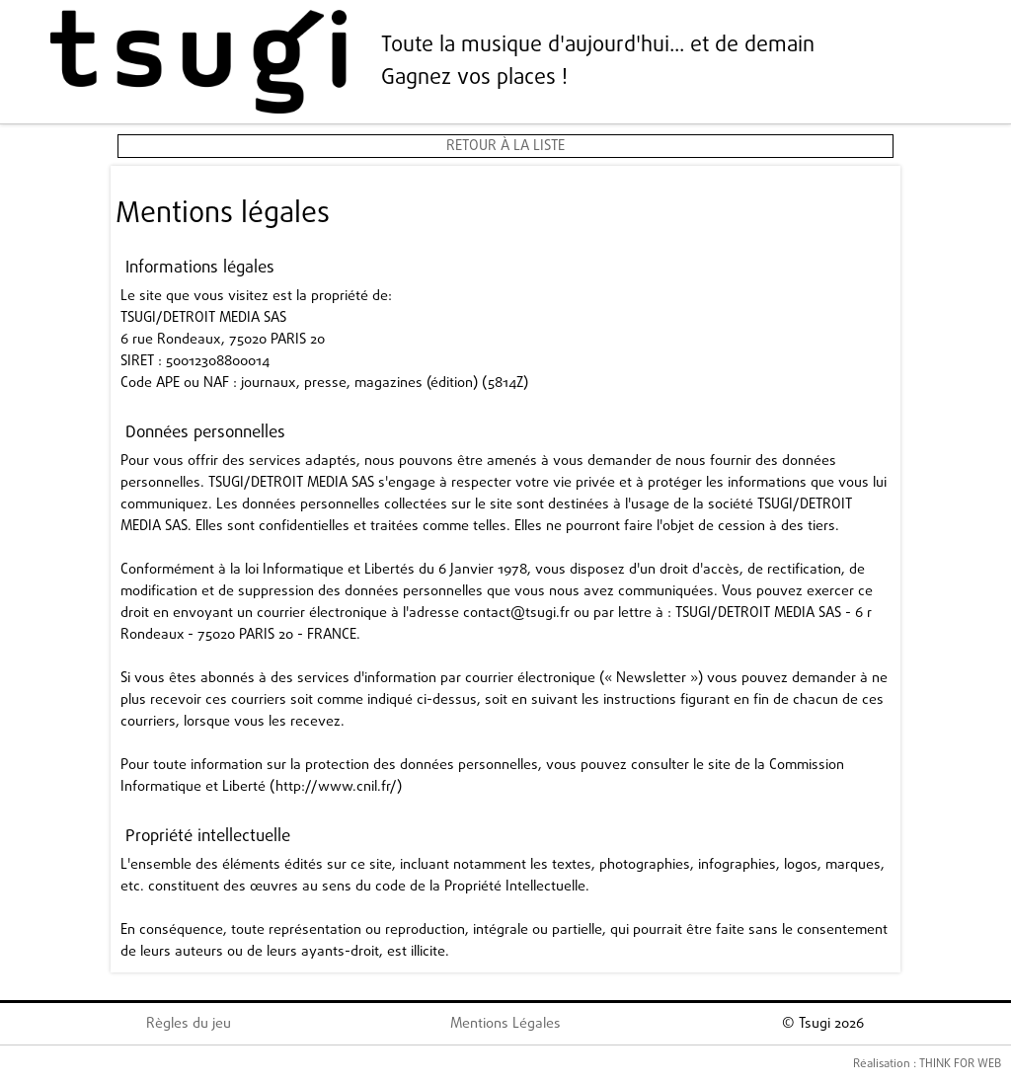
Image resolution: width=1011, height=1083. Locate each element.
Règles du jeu (188, 1024)
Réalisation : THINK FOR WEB (927, 1064)
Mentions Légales (505, 1024)
